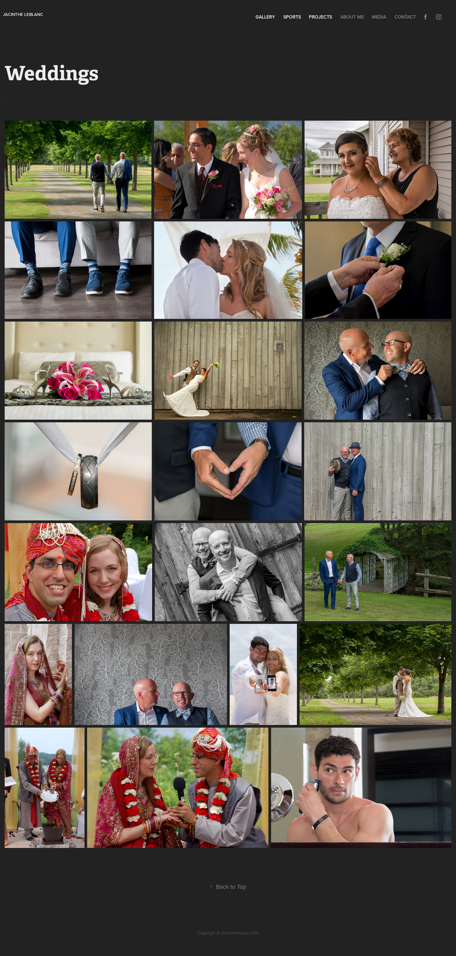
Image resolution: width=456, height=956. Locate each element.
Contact (405, 17)
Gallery (265, 17)
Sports (292, 17)
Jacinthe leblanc (23, 14)
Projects (320, 17)
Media (379, 17)
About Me (352, 17)
